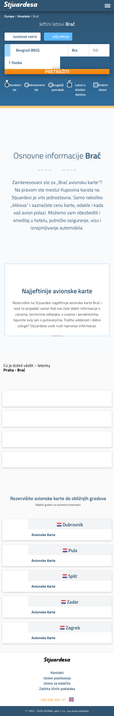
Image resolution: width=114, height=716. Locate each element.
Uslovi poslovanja (57, 678)
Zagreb (73, 627)
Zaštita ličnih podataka (57, 689)
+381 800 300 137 (53, 699)
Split (72, 576)
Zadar (73, 602)
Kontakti (57, 673)
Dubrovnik (73, 524)
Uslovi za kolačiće (57, 683)
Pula (72, 550)
